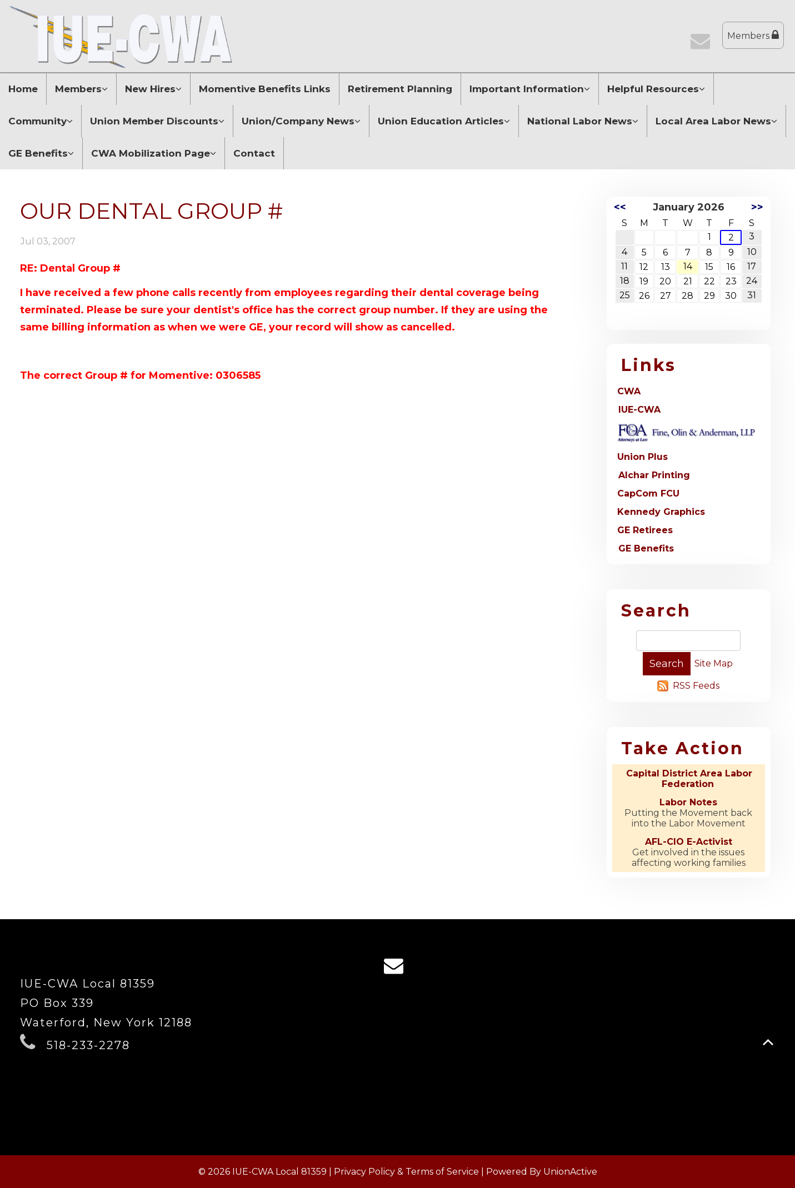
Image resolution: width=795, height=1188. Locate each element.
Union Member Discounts (157, 121)
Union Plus (642, 457)
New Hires (153, 88)
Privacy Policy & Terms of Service (406, 1171)
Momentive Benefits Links (265, 88)
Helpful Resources (656, 88)
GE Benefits (41, 153)
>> (757, 207)
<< (620, 207)
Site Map (713, 663)
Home (23, 88)
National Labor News (582, 121)
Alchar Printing (654, 475)
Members (753, 35)
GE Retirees (645, 530)
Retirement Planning (400, 88)
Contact (254, 153)
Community (40, 121)
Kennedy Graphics (661, 512)
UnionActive (570, 1171)
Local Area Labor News (716, 121)
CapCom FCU (648, 493)
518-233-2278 (88, 1045)
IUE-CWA (639, 409)
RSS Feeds (696, 685)
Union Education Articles (444, 121)
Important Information (529, 88)
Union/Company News (301, 121)
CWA (629, 391)
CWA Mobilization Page (153, 153)
